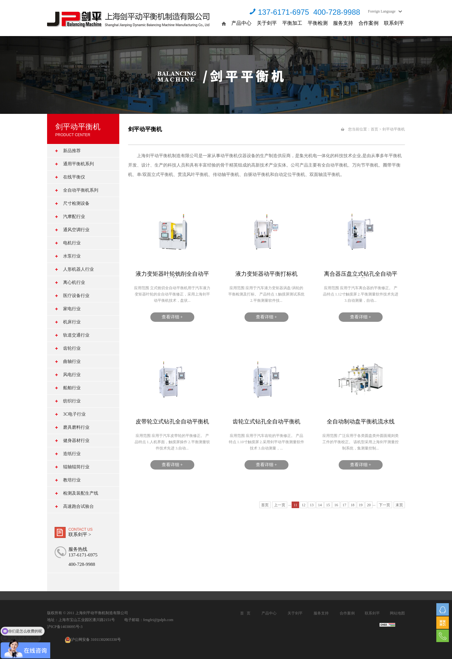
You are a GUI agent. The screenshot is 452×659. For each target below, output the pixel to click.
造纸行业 (72, 453)
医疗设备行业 (76, 295)
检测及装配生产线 (80, 493)
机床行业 (72, 322)
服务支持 (343, 23)
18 (352, 505)
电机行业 (72, 243)
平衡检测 (318, 23)
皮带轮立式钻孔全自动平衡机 (172, 421)
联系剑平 (394, 23)
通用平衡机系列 (78, 164)
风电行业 (72, 374)
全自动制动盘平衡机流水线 (361, 421)
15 (328, 505)
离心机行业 (74, 282)
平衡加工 (292, 23)
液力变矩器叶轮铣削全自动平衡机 (172, 274)
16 (336, 505)
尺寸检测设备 (76, 203)
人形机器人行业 (78, 269)
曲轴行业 (72, 361)
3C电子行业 (74, 414)
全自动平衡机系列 (80, 190)
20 (369, 505)
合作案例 (368, 23)
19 (361, 505)
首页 (374, 129)
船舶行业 (72, 387)
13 (312, 505)
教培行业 (72, 480)
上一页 (279, 505)
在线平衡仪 (74, 177)
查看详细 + (172, 317)
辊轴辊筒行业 (76, 467)
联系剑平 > (79, 534)
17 (344, 505)
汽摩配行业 (74, 216)
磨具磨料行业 (76, 427)
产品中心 (241, 23)
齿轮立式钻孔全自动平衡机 (266, 421)
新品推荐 (72, 150)
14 (320, 505)
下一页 (384, 505)
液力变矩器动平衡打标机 (266, 274)
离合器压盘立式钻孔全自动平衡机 (360, 274)
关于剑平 (267, 23)
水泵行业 (72, 256)
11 (295, 505)
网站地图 (397, 613)
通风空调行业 (76, 229)
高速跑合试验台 (78, 506)
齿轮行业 (72, 348)
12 (303, 505)
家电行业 (72, 308)
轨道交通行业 (76, 335)
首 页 (245, 613)
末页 (399, 505)
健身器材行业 (76, 440)
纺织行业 (72, 401)
